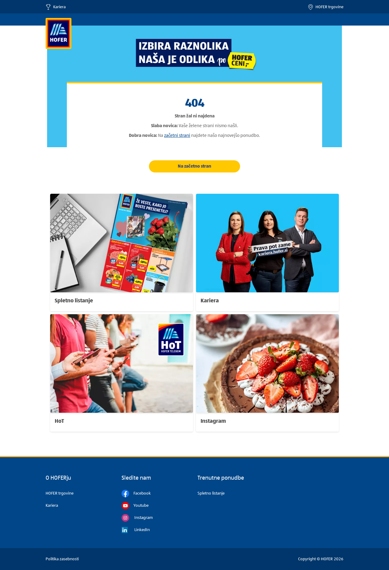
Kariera (56, 7)
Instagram (137, 518)
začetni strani (177, 135)
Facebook (136, 493)
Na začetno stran (194, 166)
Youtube (135, 505)
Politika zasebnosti (62, 559)
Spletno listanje (211, 493)
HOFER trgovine (325, 7)
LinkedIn (136, 530)
